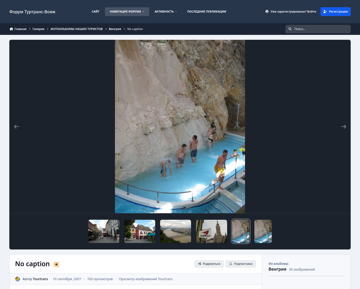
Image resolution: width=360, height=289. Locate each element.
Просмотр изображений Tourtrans (146, 279)
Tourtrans (40, 279)
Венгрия (277, 269)
